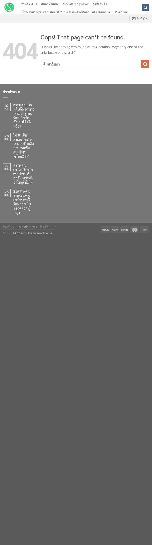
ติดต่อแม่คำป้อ (102, 12)
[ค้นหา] (145, 7)
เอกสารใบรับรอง (27, 227)
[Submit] (145, 64)
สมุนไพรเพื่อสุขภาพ (76, 4)
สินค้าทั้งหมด (50, 4)
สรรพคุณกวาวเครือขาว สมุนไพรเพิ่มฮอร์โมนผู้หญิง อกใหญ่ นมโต (23, 173)
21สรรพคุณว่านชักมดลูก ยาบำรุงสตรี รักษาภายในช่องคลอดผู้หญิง (22, 201)
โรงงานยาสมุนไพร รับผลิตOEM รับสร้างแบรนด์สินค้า (55, 12)
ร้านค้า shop (30, 4)
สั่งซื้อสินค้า (101, 4)
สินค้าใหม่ (121, 12)
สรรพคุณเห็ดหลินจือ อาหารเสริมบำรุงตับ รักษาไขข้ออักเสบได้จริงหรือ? (23, 115)
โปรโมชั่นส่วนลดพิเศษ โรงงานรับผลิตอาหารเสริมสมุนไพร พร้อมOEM (23, 145)
